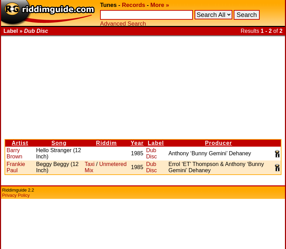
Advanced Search (123, 23)
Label (156, 143)
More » (159, 5)
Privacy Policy (16, 195)
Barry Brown (14, 153)
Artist (20, 143)
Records (133, 5)
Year (137, 143)
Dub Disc (151, 153)
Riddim (106, 143)
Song (58, 143)
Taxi (90, 164)
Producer (218, 143)
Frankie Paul (16, 167)
